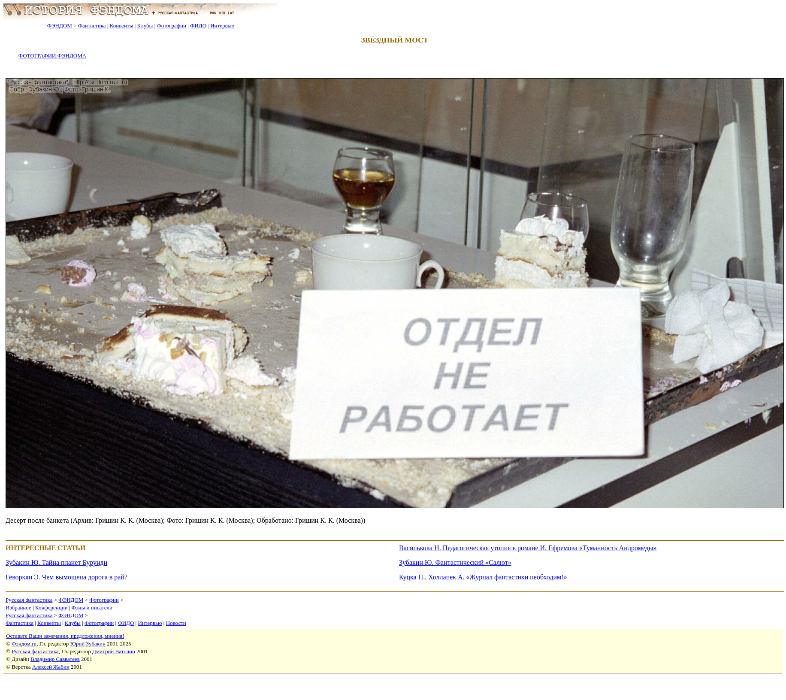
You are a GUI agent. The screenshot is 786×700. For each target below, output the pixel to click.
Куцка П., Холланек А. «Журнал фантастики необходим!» (483, 577)
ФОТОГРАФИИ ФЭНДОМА (52, 55)
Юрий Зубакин (88, 643)
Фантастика (92, 25)
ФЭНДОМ (59, 25)
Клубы (145, 25)
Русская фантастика (29, 600)
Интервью (222, 25)
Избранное (18, 607)
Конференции (51, 607)
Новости (176, 623)
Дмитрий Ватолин (113, 651)
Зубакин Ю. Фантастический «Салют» (455, 562)
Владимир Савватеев (55, 659)
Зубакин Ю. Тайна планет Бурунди (56, 562)
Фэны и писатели (92, 607)
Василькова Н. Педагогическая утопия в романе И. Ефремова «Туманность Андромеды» (528, 548)
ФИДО (198, 25)
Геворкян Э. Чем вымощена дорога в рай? (66, 577)
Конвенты (121, 25)
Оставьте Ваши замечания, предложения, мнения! (65, 636)
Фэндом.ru (24, 643)
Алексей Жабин (51, 667)
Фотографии (171, 25)
